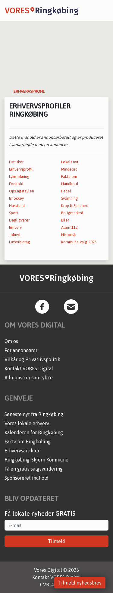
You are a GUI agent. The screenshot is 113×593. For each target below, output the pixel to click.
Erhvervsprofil (21, 169)
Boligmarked (72, 213)
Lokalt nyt (69, 162)
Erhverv (15, 227)
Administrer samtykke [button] (29, 377)
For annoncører (21, 350)
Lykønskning (19, 176)
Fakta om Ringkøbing (28, 441)
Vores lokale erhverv (27, 423)
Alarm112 (69, 227)
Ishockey (16, 198)
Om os (11, 341)
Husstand (17, 205)
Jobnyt (14, 234)
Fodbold (16, 184)
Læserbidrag (19, 242)
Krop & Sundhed (74, 205)
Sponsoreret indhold (27, 478)
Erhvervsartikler (22, 450)
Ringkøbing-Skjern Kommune (36, 459)
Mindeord (69, 169)
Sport (13, 213)
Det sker (16, 162)
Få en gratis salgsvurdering (34, 468)
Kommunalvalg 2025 (79, 242)
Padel (66, 191)
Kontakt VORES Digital (29, 368)
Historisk (68, 234)
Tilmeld (56, 541)
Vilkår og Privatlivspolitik (32, 359)
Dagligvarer (19, 220)
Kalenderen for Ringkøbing (34, 432)
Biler (65, 220)
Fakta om (69, 176)
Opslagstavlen (21, 191)
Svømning (69, 198)
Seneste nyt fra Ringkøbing (34, 414)
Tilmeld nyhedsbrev (80, 582)
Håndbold (69, 184)
